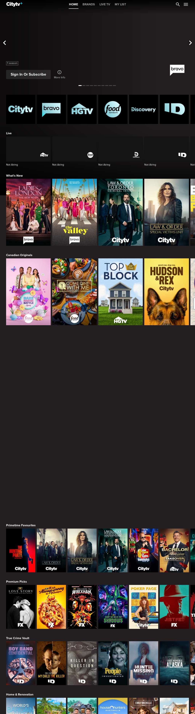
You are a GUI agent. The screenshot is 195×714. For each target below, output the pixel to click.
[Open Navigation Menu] (186, 4)
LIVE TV (105, 4)
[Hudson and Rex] (166, 291)
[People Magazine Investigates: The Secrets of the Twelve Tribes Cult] (112, 480)
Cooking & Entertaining (22, 568)
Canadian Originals (19, 255)
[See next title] (190, 43)
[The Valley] (74, 212)
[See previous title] (4, 43)
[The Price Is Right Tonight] (143, 367)
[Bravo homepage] (51, 109)
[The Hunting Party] (20, 367)
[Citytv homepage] (20, 109)
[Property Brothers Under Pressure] (82, 537)
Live (9, 133)
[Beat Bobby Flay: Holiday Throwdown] (174, 593)
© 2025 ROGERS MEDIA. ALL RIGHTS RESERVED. (31, 703)
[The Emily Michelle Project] (143, 537)
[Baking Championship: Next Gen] (112, 593)
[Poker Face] (143, 424)
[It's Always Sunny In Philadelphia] (51, 424)
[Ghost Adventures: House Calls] (174, 649)
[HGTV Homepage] (82, 109)
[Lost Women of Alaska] (174, 480)
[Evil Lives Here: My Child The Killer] (51, 480)
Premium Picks (16, 398)
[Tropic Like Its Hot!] (51, 537)
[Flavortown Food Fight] (82, 593)
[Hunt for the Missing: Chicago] (143, 480)
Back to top (176, 703)
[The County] (174, 537)
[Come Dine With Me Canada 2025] (74, 291)
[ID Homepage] (174, 109)
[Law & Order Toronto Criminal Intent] (120, 212)
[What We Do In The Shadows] (112, 424)
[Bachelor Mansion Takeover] (174, 367)
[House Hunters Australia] (112, 537)
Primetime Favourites (21, 342)
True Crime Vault (17, 455)
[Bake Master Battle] (28, 291)
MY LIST (120, 4)
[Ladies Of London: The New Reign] (28, 212)
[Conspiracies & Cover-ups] (20, 649)
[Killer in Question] (82, 480)
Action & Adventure (19, 624)
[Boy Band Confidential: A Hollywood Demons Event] (20, 480)
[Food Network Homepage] (112, 109)
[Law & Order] (51, 367)
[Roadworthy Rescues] (82, 649)
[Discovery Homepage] (143, 109)
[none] (10, 693)
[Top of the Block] (120, 291)
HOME (73, 4)
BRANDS (89, 4)
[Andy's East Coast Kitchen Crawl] (20, 593)
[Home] (14, 4)
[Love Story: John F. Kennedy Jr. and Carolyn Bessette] (20, 424)
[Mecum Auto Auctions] (51, 649)
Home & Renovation (19, 511)
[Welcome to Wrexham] (82, 424)
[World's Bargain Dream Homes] (20, 537)
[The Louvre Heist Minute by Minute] (112, 649)
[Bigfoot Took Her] (143, 649)
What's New (14, 176)
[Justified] (174, 424)
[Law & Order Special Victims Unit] (166, 212)
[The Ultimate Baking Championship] (51, 593)
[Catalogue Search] (178, 4)
